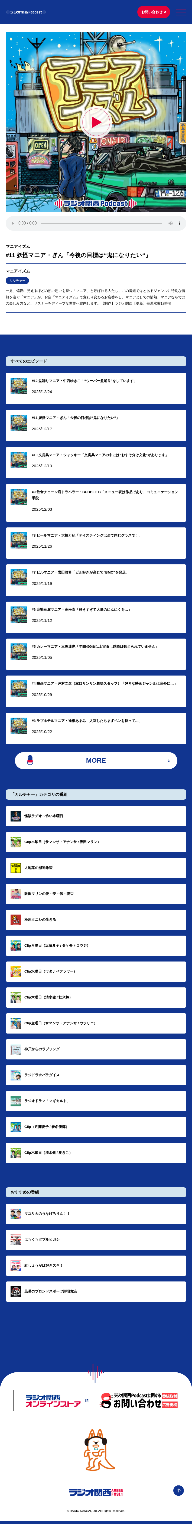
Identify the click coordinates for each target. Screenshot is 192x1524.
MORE (96, 763)
